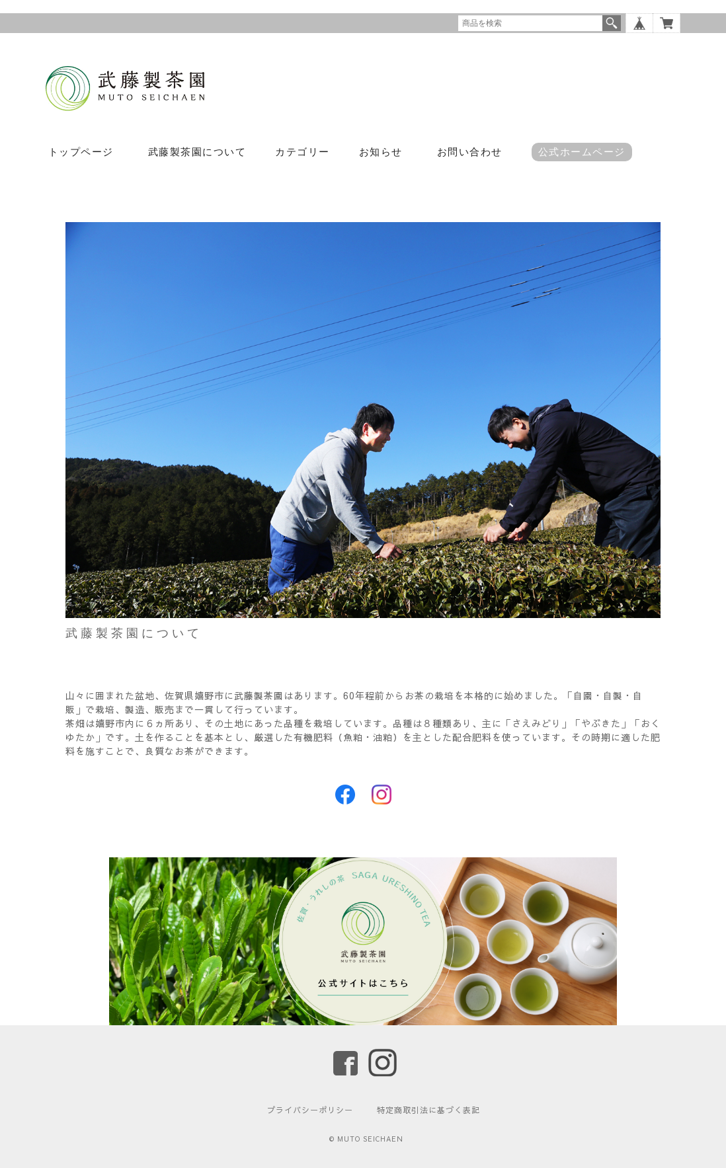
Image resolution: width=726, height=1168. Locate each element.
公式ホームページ (581, 152)
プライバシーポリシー (310, 1110)
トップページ (81, 152)
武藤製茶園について (197, 152)
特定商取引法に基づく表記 (428, 1110)
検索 (611, 23)
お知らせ (381, 152)
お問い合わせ (470, 152)
